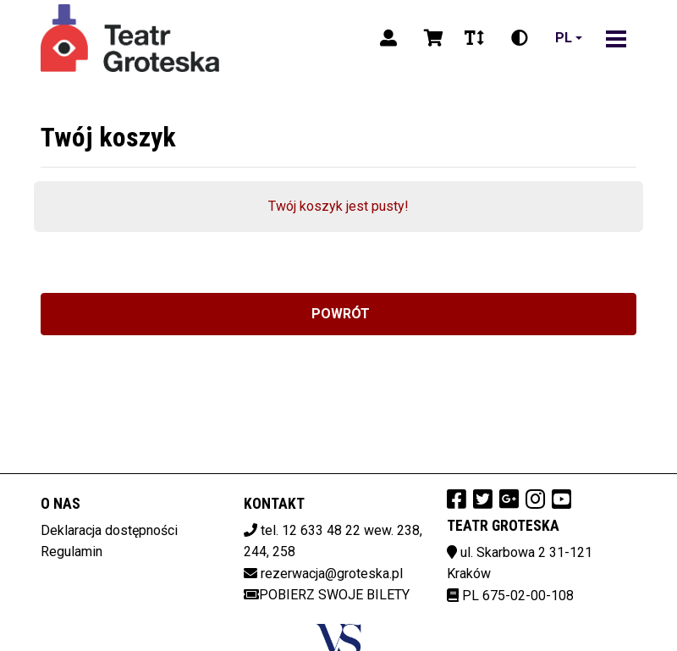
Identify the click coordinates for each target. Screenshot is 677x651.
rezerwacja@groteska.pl (332, 573)
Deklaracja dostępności (109, 530)
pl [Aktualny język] (563, 38)
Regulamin (71, 551)
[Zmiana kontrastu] (520, 38)
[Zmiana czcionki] (474, 38)
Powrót (339, 314)
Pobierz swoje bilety (327, 595)
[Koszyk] (430, 38)
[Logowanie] (388, 38)
